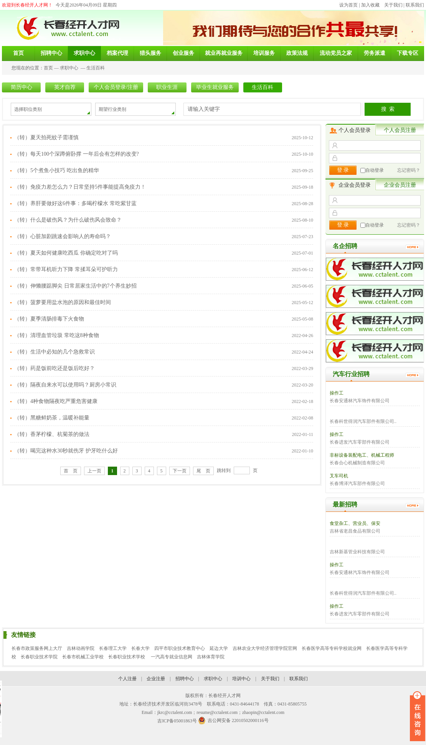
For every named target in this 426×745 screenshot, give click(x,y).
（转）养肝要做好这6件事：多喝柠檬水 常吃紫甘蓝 (75, 203)
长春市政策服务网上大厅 (37, 648)
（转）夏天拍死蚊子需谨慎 (46, 137)
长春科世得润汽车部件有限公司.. (363, 421)
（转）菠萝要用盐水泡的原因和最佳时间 (62, 302)
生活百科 (95, 68)
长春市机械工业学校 (83, 656)
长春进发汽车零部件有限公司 (360, 442)
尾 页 (203, 471)
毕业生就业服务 (215, 87)
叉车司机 (339, 476)
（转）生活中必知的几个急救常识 (54, 352)
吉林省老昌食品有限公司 (355, 531)
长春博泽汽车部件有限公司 (357, 483)
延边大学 (219, 648)
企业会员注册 (400, 185)
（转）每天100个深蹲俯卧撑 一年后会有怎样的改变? (76, 154)
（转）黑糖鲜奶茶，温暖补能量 (51, 418)
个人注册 (127, 678)
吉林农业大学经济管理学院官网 (265, 648)
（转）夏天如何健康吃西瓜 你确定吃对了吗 (66, 253)
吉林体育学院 (211, 656)
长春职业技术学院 (39, 656)
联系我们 (415, 5)
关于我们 (393, 5)
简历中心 (21, 87)
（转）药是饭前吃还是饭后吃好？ (54, 368)
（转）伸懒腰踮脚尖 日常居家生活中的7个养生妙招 (75, 286)
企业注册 (156, 678)
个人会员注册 (400, 130)
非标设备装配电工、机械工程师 (362, 455)
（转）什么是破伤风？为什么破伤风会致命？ (68, 220)
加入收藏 (370, 5)
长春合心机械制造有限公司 (357, 462)
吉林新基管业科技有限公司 (357, 551)
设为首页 (348, 5)
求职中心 (69, 68)
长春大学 (140, 648)
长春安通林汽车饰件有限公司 (360, 400)
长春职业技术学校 (127, 656)
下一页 (180, 471)
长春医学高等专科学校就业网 (332, 648)
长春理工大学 (113, 648)
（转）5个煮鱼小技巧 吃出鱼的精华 (56, 170)
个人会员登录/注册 (116, 87)
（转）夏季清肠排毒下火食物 (49, 319)
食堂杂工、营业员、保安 (355, 523)
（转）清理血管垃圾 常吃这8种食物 (56, 335)
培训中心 (241, 678)
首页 (48, 68)
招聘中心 (184, 678)
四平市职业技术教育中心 (179, 648)
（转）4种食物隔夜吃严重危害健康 (55, 401)
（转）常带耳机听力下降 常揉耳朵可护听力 (66, 269)
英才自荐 (65, 87)
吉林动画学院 (80, 648)
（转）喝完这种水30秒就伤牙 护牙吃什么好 (66, 451)
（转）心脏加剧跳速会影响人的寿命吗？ (62, 236)
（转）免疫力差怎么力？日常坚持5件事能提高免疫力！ (80, 187)
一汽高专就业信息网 (171, 656)
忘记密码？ (408, 170)
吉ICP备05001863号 (177, 721)
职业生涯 (167, 87)
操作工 (336, 393)
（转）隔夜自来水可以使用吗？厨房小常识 (65, 385)
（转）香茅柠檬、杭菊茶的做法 (51, 434)
